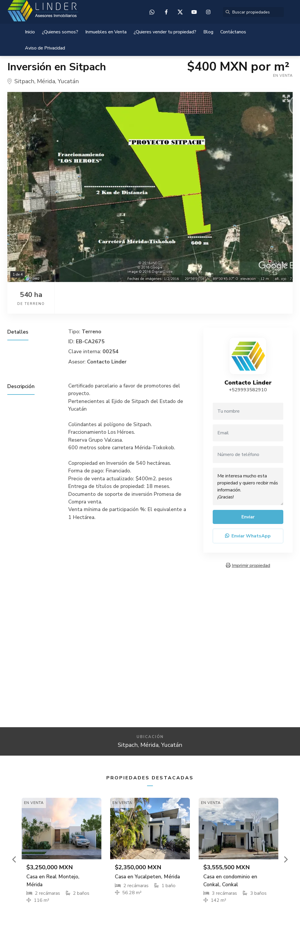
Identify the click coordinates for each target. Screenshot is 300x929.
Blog (208, 32)
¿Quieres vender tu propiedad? (165, 32)
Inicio (30, 32)
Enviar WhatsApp (248, 536)
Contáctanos (233, 32)
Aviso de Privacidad (45, 48)
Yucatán (68, 81)
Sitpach (24, 81)
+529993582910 (248, 390)
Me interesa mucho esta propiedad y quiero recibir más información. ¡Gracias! (248, 486)
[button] (14, 859)
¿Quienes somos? (60, 32)
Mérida (46, 81)
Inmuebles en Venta (106, 32)
